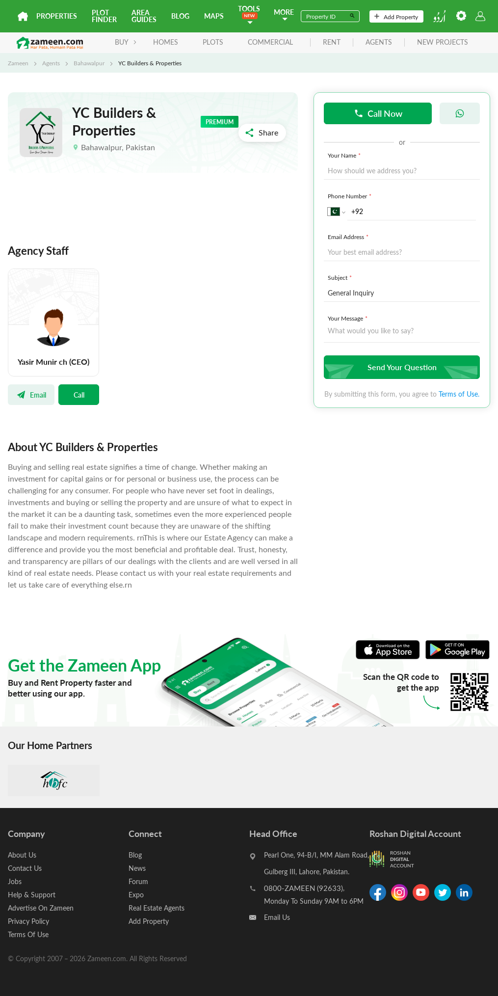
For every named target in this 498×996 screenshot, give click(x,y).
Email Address (349, 237)
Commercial (270, 42)
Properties (56, 16)
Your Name (345, 155)
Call (79, 395)
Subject (341, 277)
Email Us (277, 917)
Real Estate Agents (156, 908)
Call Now (378, 113)
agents (379, 42)
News (137, 868)
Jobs (15, 881)
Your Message (348, 318)
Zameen (18, 63)
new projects (442, 42)
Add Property (396, 17)
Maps (214, 16)
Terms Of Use (28, 934)
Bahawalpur (89, 63)
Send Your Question (400, 366)
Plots (213, 42)
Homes (165, 42)
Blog (180, 16)
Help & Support (31, 894)
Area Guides (144, 16)
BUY (126, 42)
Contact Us (25, 868)
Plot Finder (104, 16)
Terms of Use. (459, 394)
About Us (22, 855)
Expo (136, 894)
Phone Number (350, 196)
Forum (138, 881)
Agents (51, 63)
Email (31, 395)
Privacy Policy (28, 921)
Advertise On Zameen (41, 908)
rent (332, 42)
